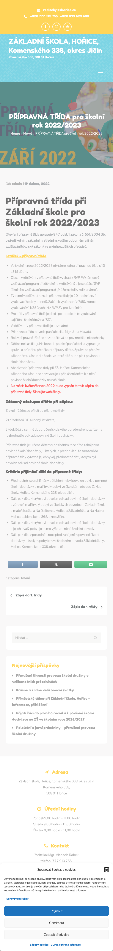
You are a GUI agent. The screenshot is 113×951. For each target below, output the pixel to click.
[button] (106, 869)
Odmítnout (56, 923)
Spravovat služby (17, 898)
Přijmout (57, 911)
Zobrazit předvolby (56, 935)
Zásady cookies (39, 944)
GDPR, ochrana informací (66, 944)
